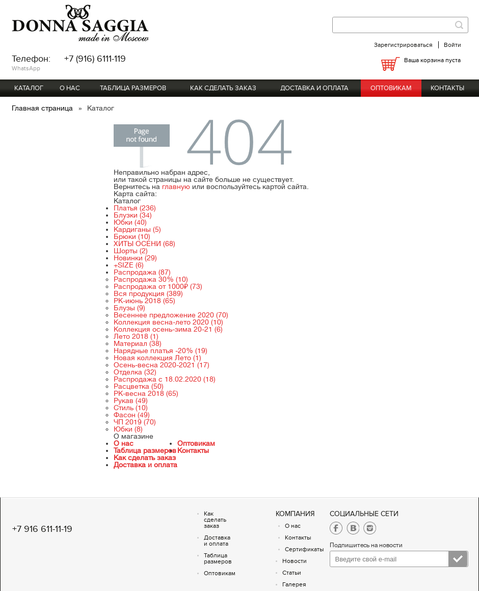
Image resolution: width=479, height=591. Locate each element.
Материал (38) (138, 343)
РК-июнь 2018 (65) (144, 301)
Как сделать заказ (223, 88)
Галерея (294, 584)
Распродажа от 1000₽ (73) (158, 286)
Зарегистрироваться (403, 44)
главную (176, 186)
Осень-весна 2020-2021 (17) (161, 365)
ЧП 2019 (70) (135, 422)
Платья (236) (135, 208)
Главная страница (43, 108)
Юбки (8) (128, 429)
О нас (70, 88)
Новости (294, 561)
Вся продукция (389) (148, 293)
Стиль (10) (131, 408)
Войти (452, 44)
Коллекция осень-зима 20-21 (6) (168, 329)
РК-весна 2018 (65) (146, 393)
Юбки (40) (130, 222)
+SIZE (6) (129, 265)
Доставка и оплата (314, 88)
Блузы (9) (129, 308)
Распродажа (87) (142, 272)
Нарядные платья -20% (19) (160, 350)
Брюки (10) (132, 236)
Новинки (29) (135, 258)
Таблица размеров (133, 88)
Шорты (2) (131, 251)
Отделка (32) (135, 372)
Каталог (28, 88)
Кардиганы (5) (137, 229)
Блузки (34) (133, 215)
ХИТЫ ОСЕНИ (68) (144, 243)
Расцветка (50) (139, 386)
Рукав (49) (131, 400)
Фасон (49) (132, 415)
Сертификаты (304, 549)
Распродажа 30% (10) (151, 279)
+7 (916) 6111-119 (95, 58)
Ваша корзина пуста (432, 60)
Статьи (291, 572)
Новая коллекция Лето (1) (157, 358)
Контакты (447, 88)
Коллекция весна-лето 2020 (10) (168, 322)
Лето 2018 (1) (136, 336)
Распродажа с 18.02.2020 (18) (165, 379)
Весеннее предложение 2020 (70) (171, 315)
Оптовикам (391, 88)
